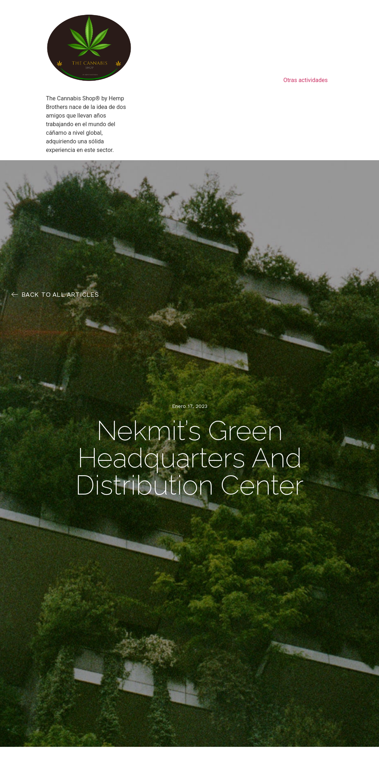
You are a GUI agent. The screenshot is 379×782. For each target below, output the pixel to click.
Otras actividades (305, 80)
